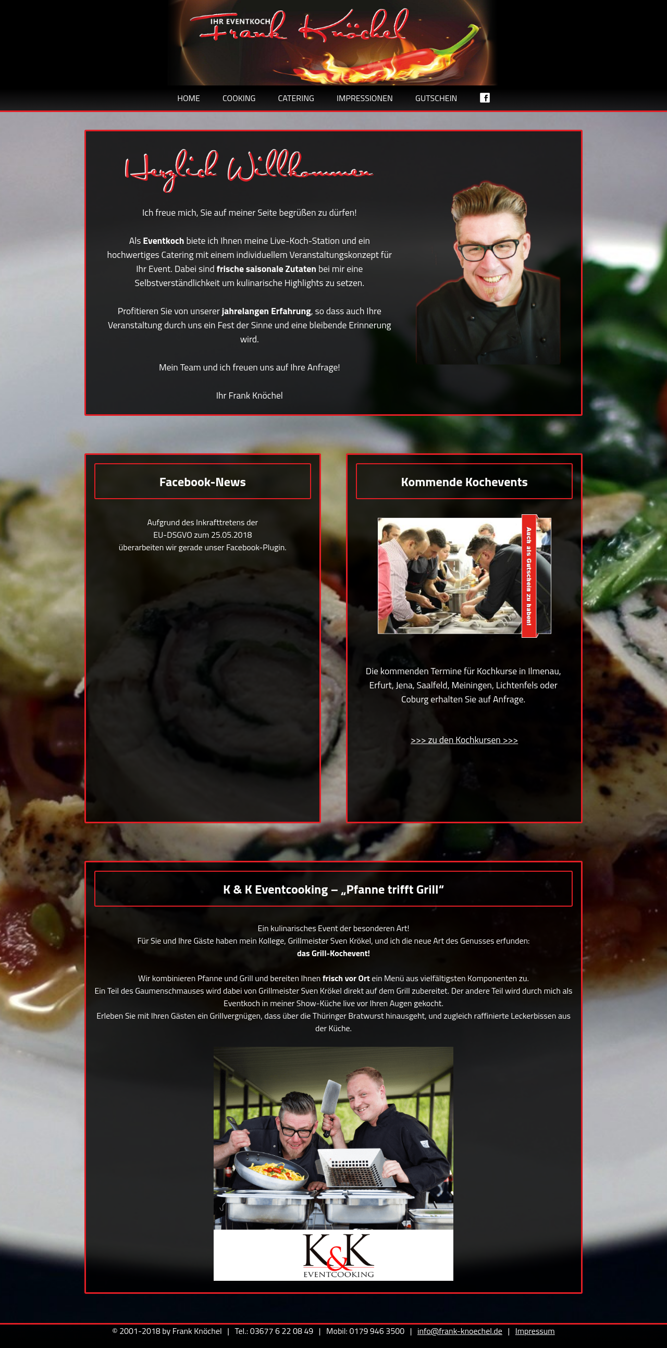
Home (188, 98)
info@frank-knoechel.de (459, 1331)
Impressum (535, 1331)
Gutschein (436, 98)
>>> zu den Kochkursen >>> (464, 740)
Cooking (239, 98)
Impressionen (365, 98)
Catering (296, 98)
